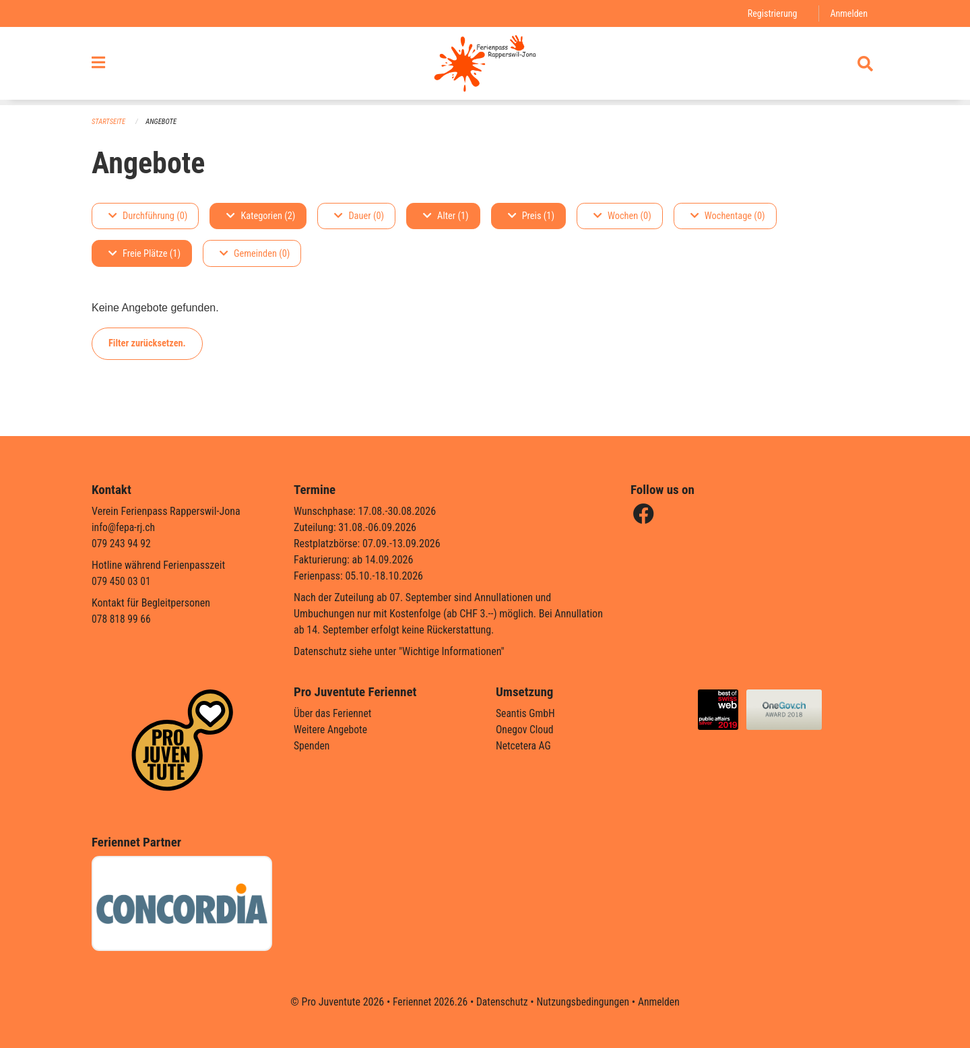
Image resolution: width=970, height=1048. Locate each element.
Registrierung (771, 13)
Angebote (163, 121)
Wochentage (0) (727, 216)
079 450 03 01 (122, 581)
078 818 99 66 (122, 619)
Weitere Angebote (331, 729)
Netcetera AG (524, 745)
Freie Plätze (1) (144, 253)
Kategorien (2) (260, 216)
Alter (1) (446, 216)
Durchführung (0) (147, 216)
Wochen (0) (622, 216)
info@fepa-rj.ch (124, 527)
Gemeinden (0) (255, 253)
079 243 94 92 (122, 543)
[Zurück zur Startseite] (484, 66)
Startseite (109, 121)
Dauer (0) (359, 216)
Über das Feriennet (333, 713)
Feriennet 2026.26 (427, 1001)
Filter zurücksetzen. (147, 343)
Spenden (312, 745)
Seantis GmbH (526, 713)
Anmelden (848, 13)
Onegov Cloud (525, 729)
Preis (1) (531, 216)
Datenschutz (501, 1001)
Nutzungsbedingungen (583, 1001)
